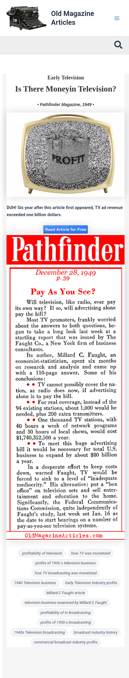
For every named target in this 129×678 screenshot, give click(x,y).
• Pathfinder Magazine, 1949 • (65, 104)
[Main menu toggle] (117, 18)
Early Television (66, 78)
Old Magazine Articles (72, 17)
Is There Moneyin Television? (65, 88)
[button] (118, 45)
